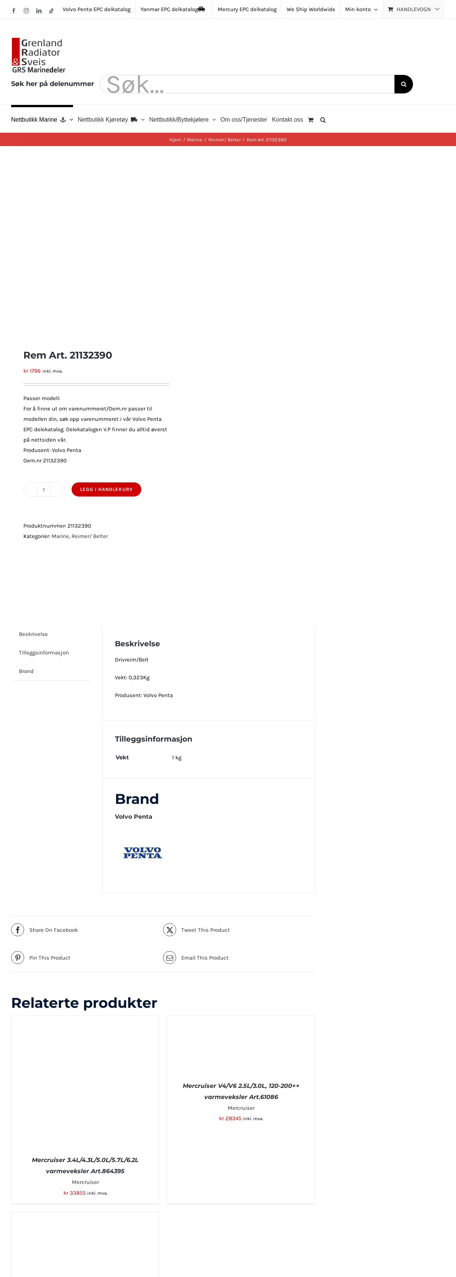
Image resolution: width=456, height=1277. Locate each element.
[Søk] (403, 84)
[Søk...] (247, 84)
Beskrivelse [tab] (33, 634)
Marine (60, 536)
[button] (323, 118)
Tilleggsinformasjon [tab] (44, 652)
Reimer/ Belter (90, 536)
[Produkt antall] (43, 489)
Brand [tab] (26, 671)
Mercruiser (85, 1182)
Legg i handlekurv (106, 489)
